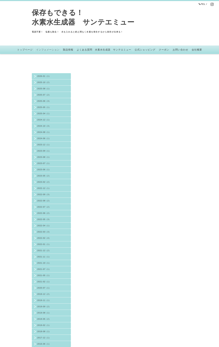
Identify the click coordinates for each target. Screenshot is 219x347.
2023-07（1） (44, 163)
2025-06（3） (44, 101)
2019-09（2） (44, 306)
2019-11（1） (44, 300)
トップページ (25, 49)
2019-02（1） (44, 325)
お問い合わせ (180, 49)
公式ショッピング (145, 49)
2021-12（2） (44, 250)
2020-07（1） (44, 288)
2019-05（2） (44, 319)
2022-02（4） (44, 238)
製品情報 (68, 49)
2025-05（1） (44, 107)
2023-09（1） (44, 151)
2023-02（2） (44, 182)
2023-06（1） (44, 169)
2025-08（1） (44, 89)
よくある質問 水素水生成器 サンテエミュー (104, 49)
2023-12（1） (44, 145)
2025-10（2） (44, 82)
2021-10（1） (44, 263)
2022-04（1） (44, 226)
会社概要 (197, 49)
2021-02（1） (44, 282)
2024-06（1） (44, 138)
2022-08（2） (44, 201)
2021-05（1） (44, 275)
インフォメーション (47, 49)
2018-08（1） (44, 331)
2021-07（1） (44, 269)
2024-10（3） (44, 126)
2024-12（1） (44, 120)
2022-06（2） (44, 213)
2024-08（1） (44, 132)
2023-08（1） (44, 157)
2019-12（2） (44, 294)
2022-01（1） (44, 244)
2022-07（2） (44, 207)
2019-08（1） (44, 313)
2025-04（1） (44, 113)
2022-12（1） (44, 188)
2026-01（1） (44, 76)
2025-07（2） (44, 95)
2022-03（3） (44, 232)
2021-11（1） (44, 257)
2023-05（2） (44, 176)
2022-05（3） (44, 219)
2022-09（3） (44, 194)
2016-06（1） (44, 344)
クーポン (164, 49)
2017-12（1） (44, 338)
